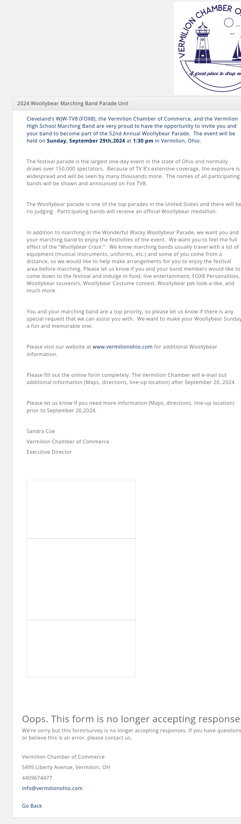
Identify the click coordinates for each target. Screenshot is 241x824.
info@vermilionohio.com (52, 788)
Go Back (32, 805)
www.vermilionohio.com (123, 346)
